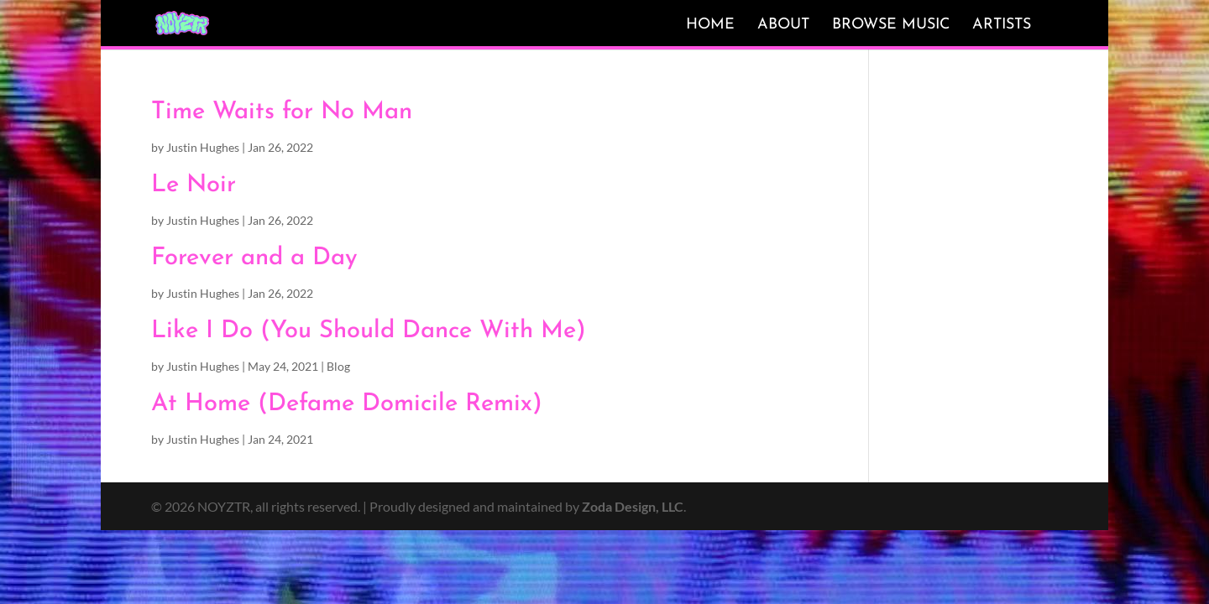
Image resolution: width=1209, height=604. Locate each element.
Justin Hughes (202, 147)
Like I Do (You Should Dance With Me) (368, 331)
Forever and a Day (254, 258)
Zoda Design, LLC (632, 506)
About (783, 25)
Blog (338, 366)
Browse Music (891, 25)
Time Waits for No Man (281, 112)
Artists (1001, 25)
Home (710, 25)
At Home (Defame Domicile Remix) (346, 404)
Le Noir (193, 185)
